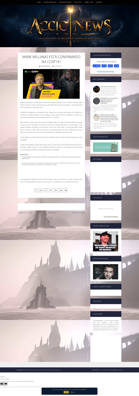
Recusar (72, 392)
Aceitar (66, 392)
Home (39, 2)
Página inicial (52, 213)
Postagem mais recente (25, 213)
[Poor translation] (5, 368)
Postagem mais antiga (78, 213)
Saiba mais (83, 389)
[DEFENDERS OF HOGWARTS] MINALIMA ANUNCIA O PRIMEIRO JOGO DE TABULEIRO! (109, 100)
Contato (99, 2)
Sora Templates (103, 354)
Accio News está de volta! (108, 86)
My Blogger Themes (117, 354)
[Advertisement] (51, 227)
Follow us (78, 2)
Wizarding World (65, 2)
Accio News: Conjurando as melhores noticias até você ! (44, 354)
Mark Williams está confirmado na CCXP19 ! (51, 59)
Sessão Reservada (50, 2)
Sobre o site (88, 2)
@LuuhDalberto (45, 66)
